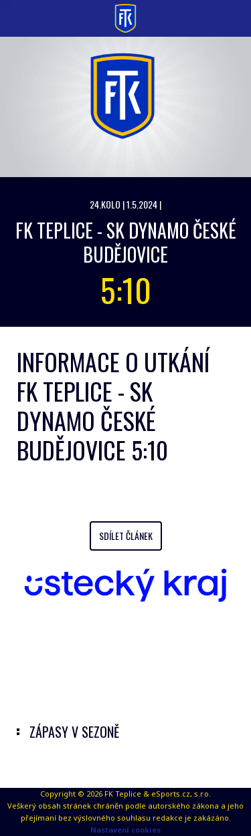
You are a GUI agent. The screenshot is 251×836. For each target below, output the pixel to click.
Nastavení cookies (125, 830)
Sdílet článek (126, 536)
